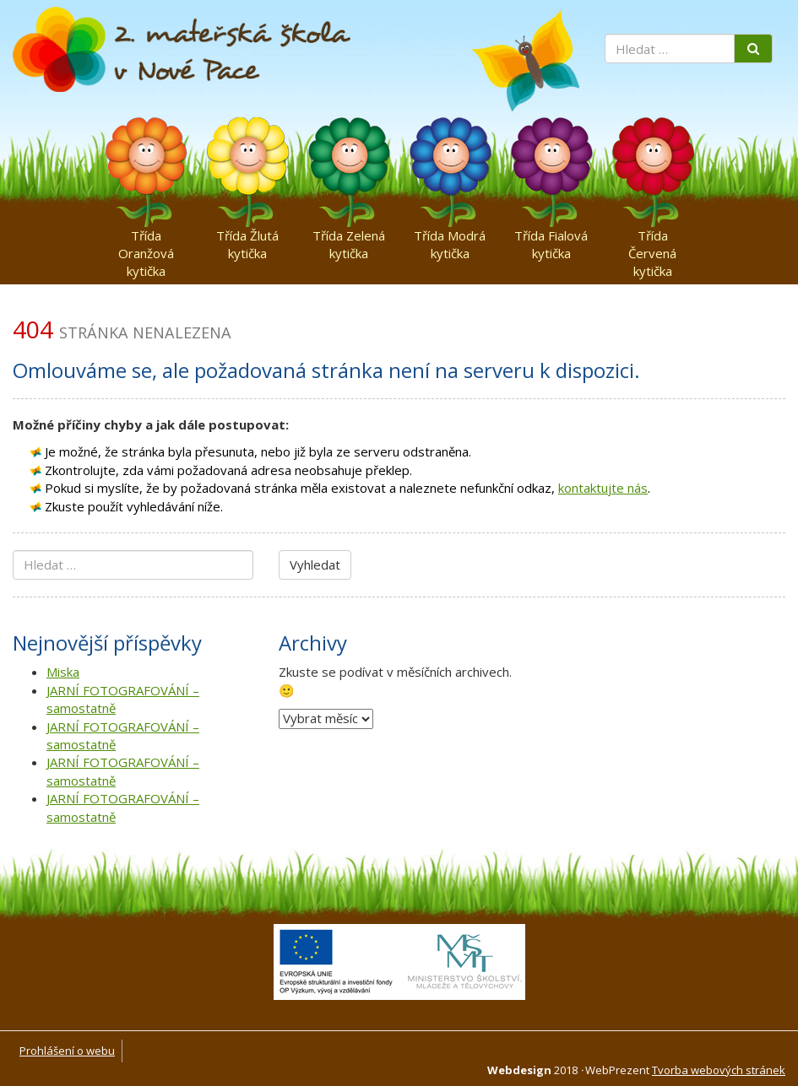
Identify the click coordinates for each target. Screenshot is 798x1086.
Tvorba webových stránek (718, 1070)
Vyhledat (315, 564)
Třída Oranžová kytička (146, 239)
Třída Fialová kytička (551, 239)
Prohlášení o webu (67, 1050)
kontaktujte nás (603, 487)
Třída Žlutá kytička (247, 239)
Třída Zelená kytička (348, 239)
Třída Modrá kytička (450, 239)
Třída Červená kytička (652, 239)
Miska (62, 671)
